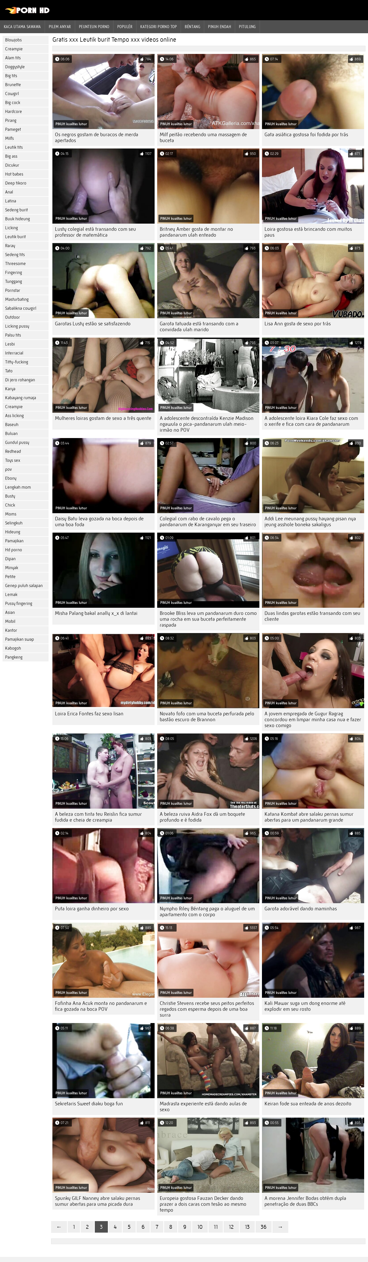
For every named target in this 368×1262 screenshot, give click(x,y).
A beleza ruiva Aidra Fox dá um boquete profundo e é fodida (202, 817)
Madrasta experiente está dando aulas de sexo (203, 1106)
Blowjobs (13, 40)
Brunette (13, 84)
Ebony (10, 478)
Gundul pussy (17, 442)
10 (200, 1227)
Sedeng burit (16, 210)
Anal (9, 192)
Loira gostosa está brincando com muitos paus (308, 232)
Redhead (13, 451)
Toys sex (12, 460)
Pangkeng (13, 657)
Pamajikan (14, 540)
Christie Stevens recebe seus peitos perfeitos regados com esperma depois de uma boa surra (207, 1009)
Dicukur (12, 165)
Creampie (14, 49)
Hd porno (13, 549)
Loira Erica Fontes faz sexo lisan (89, 714)
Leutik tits (14, 147)
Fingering (13, 272)
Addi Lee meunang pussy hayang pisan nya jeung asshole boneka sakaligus (310, 521)
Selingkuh (13, 523)
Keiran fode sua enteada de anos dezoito (307, 1104)
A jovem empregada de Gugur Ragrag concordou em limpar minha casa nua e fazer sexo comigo (312, 719)
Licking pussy (17, 326)
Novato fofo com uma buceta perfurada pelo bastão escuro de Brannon (207, 716)
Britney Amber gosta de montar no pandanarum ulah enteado (196, 232)
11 (216, 1227)
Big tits (11, 75)
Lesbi (10, 344)
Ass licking (14, 415)
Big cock (12, 102)
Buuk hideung (17, 218)
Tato (9, 371)
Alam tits (13, 57)
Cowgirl (12, 93)
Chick (10, 505)
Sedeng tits (15, 254)
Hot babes (14, 174)
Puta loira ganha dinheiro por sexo (92, 909)
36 (264, 1227)
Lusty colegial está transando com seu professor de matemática (95, 232)
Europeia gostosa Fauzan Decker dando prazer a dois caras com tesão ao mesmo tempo (203, 1204)
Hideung (12, 532)
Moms (10, 514)
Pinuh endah (219, 26)
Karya (10, 388)
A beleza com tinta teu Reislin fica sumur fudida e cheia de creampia (98, 817)
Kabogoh (13, 648)
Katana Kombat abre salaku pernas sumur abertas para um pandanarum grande (308, 817)
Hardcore (13, 111)
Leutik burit (15, 236)
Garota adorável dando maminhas (300, 909)
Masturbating (17, 299)
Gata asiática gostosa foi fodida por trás (306, 134)
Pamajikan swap (19, 639)
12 (231, 1227)
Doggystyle (15, 66)
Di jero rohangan (20, 379)
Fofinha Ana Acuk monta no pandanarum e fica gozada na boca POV (101, 1006)
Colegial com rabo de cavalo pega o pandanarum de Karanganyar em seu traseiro (208, 521)
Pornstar (12, 290)
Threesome (15, 263)
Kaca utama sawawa (22, 26)
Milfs (9, 138)
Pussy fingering (18, 603)
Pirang (10, 120)
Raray (10, 245)
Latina (10, 201)
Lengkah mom (18, 487)
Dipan (10, 558)
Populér (124, 26)
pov (8, 469)
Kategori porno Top (158, 26)
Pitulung (247, 26)
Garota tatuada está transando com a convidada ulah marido (199, 326)
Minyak (11, 567)
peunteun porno (94, 26)
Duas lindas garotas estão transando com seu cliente (312, 616)
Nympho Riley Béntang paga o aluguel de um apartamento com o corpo (207, 911)
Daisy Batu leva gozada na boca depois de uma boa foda (99, 521)
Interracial (14, 353)
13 (247, 1227)
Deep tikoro (15, 183)
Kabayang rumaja (20, 397)
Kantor (11, 630)
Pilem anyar (60, 26)
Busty (10, 496)
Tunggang (13, 281)
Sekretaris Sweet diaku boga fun (89, 1104)
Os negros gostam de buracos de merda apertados (96, 137)
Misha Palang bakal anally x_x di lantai (96, 613)
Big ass (11, 156)
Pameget (13, 129)
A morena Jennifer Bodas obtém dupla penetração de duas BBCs (305, 1201)
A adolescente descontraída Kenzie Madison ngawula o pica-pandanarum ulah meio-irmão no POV (207, 424)
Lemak (11, 594)
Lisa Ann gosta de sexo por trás (297, 324)
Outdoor (12, 317)
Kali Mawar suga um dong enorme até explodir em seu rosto (305, 1006)
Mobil (10, 621)
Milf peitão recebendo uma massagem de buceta (203, 137)
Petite (10, 576)
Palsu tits (13, 335)
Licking (11, 227)
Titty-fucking (16, 362)
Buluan (11, 433)
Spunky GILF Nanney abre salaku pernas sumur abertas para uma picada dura (97, 1201)
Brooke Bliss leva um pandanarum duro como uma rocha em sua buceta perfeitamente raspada (208, 619)
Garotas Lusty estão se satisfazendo (93, 324)
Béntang (192, 26)
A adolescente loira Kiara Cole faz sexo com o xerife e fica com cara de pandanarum (311, 421)
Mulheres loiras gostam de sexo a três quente (103, 418)
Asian (10, 612)
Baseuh (11, 424)
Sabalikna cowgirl (20, 308)
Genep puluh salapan (24, 585)
